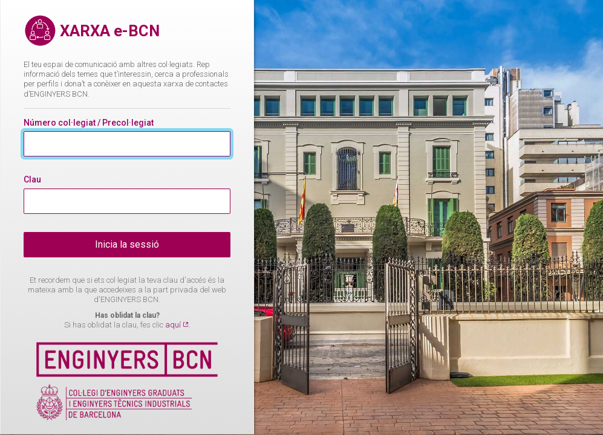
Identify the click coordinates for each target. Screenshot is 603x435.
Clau (32, 179)
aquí (174, 324)
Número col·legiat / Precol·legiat (89, 122)
